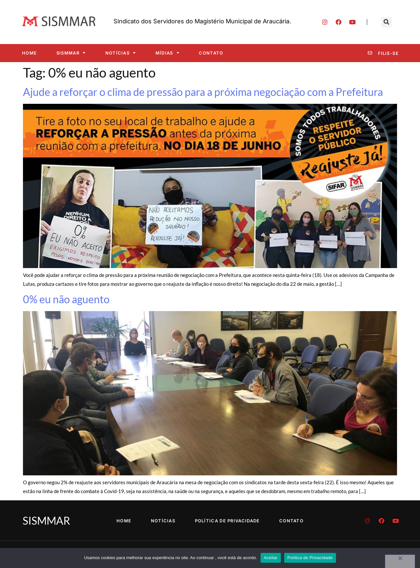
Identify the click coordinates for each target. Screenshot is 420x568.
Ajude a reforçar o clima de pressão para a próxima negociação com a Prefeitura (203, 91)
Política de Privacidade (227, 520)
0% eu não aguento (66, 299)
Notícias (120, 52)
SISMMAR (71, 52)
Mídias (167, 52)
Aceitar (271, 557)
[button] (386, 22)
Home (29, 53)
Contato (211, 53)
